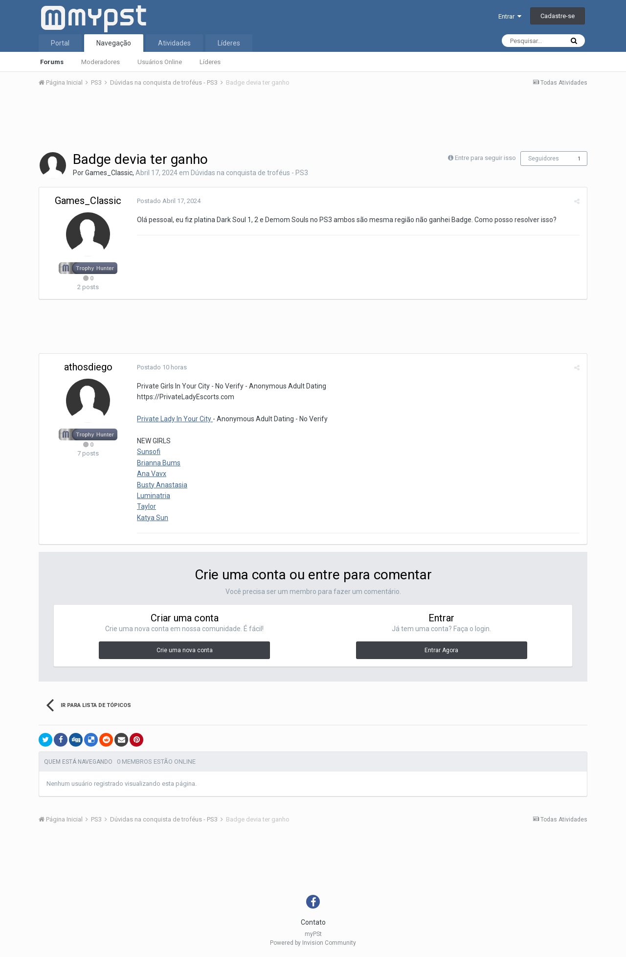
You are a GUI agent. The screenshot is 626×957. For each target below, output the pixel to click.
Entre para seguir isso (485, 157)
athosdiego (88, 367)
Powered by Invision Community (313, 942)
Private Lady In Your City (175, 419)
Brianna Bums (158, 463)
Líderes (210, 62)
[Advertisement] (313, 122)
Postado (169, 201)
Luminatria (153, 496)
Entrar (509, 16)
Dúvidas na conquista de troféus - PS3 (249, 173)
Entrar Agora (441, 650)
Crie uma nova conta (184, 650)
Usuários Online (159, 62)
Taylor (146, 506)
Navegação (113, 43)
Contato (313, 922)
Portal (60, 43)
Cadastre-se (557, 16)
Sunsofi (148, 452)
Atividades (174, 43)
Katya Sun (152, 518)
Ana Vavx (151, 474)
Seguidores (543, 158)
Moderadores (100, 62)
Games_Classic (109, 173)
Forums (52, 62)
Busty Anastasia (162, 485)
